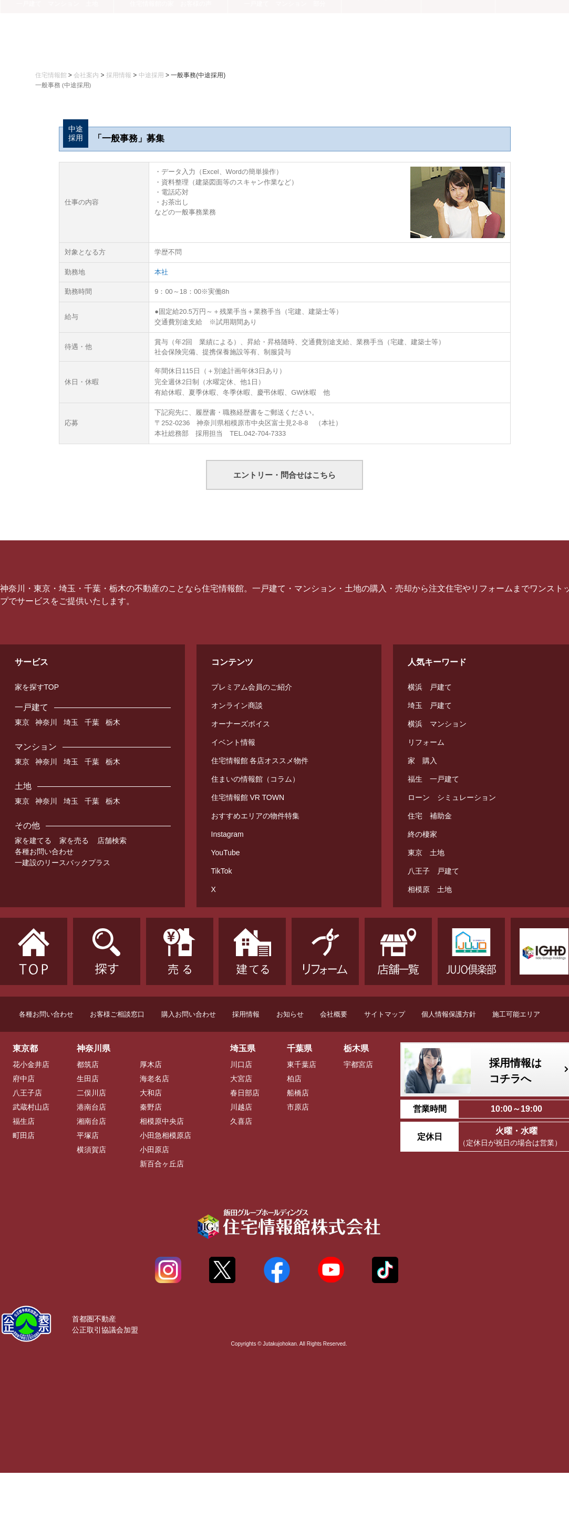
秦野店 (151, 1107)
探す (57, 47)
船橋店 (298, 1093)
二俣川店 (91, 1093)
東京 (22, 722)
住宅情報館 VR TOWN (248, 797)
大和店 (151, 1093)
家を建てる (33, 840)
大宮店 (241, 1078)
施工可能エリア (516, 1014)
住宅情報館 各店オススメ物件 (260, 760)
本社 (161, 272)
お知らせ (290, 1014)
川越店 (241, 1107)
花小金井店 (31, 1064)
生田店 (88, 1078)
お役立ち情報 (381, 46)
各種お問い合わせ (44, 851)
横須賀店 (91, 1149)
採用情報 (246, 1014)
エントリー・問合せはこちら (284, 474)
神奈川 (46, 722)
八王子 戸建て (433, 871)
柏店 (294, 1078)
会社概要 (333, 1014)
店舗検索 (112, 840)
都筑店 (88, 1064)
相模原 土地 (430, 889)
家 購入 (422, 760)
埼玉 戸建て (430, 705)
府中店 (24, 1078)
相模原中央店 (162, 1121)
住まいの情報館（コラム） (255, 779)
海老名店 (154, 1078)
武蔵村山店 (31, 1107)
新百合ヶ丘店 (162, 1164)
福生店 (24, 1121)
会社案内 (532, 46)
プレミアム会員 (230, 19)
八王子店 (27, 1093)
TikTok (221, 871)
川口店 (241, 1064)
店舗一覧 (458, 46)
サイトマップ (384, 1014)
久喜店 (241, 1121)
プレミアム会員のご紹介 (251, 687)
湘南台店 (91, 1121)
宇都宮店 (358, 1064)
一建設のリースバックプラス (62, 862)
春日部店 (245, 1093)
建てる (170, 47)
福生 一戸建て (433, 779)
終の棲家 (422, 834)
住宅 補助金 (430, 816)
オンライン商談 (237, 705)
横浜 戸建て (430, 687)
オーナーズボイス (240, 724)
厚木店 (151, 1064)
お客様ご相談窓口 (117, 1014)
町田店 (24, 1135)
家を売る (74, 840)
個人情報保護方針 (448, 1014)
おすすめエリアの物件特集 (255, 816)
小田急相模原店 (165, 1135)
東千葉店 (301, 1064)
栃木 (113, 722)
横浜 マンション (437, 724)
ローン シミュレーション (452, 797)
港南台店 (91, 1107)
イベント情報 (233, 742)
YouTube (225, 852)
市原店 (298, 1107)
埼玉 (71, 722)
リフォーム (284, 47)
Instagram (227, 834)
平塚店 (88, 1135)
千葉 (92, 722)
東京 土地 (426, 852)
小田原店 (154, 1149)
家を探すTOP (37, 687)
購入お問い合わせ (188, 1014)
